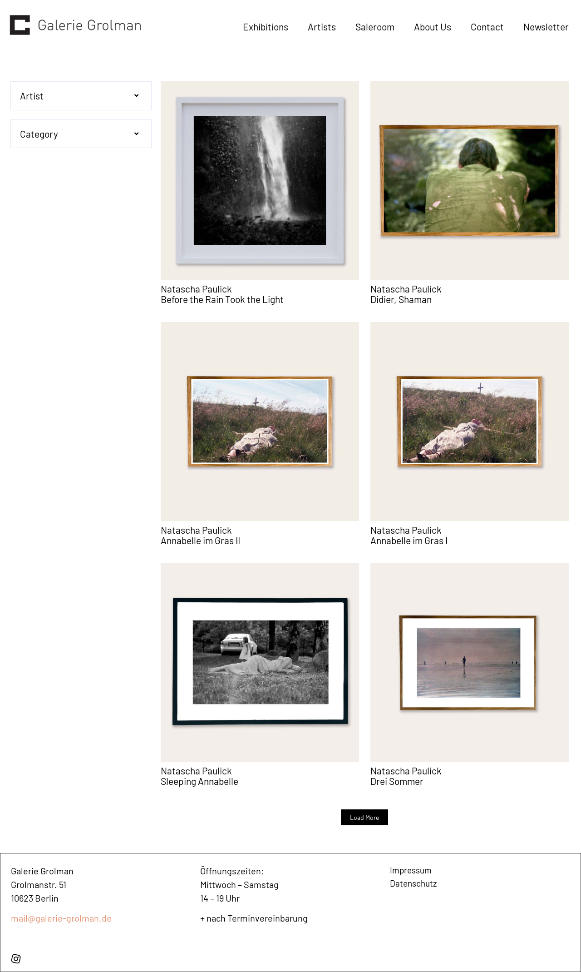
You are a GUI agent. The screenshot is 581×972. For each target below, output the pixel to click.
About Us (432, 26)
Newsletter (546, 26)
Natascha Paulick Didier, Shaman (406, 294)
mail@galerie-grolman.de (61, 917)
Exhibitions (265, 26)
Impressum (412, 870)
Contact (487, 26)
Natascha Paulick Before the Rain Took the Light (222, 294)
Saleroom (374, 26)
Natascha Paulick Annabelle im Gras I (409, 535)
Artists (322, 26)
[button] (81, 96)
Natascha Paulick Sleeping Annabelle (199, 776)
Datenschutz (414, 884)
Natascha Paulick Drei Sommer (406, 776)
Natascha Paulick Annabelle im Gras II (200, 535)
